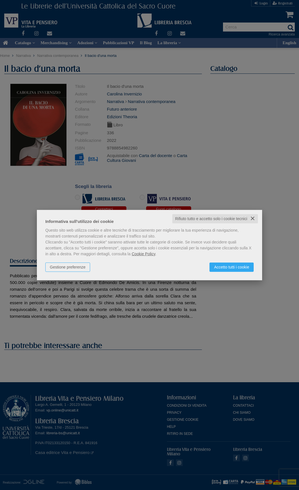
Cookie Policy (143, 254)
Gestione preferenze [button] (68, 267)
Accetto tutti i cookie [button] (231, 267)
